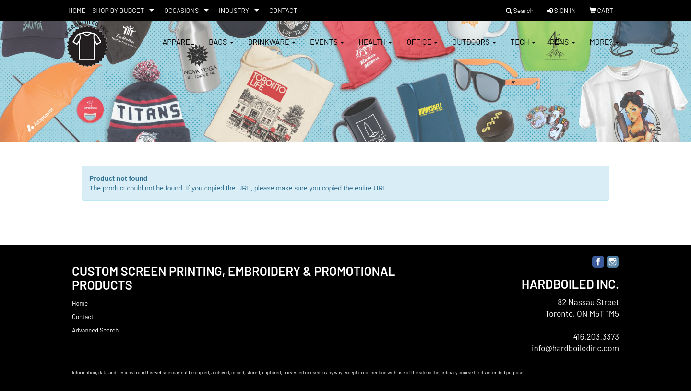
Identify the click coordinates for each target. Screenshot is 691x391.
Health (375, 47)
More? (604, 47)
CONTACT (283, 10)
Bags (221, 47)
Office (422, 47)
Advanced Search (95, 330)
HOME (76, 10)
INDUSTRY (234, 10)
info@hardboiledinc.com (575, 348)
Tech (523, 47)
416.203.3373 (596, 336)
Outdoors (474, 47)
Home (80, 303)
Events (327, 47)
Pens (562, 47)
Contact (83, 316)
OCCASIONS (181, 10)
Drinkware (272, 47)
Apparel (178, 47)
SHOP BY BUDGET (118, 10)
